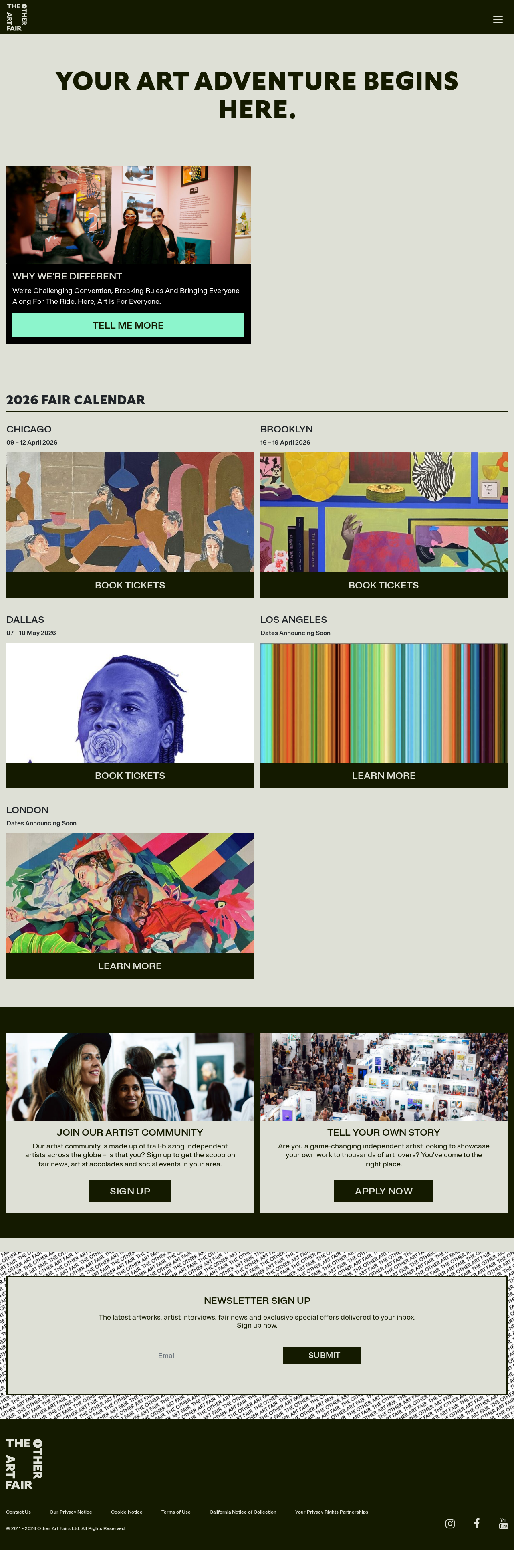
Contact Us (18, 1512)
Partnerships (354, 1512)
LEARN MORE (384, 776)
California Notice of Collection (243, 1512)
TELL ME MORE (128, 325)
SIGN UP (130, 1191)
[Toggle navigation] (498, 20)
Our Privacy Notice (71, 1512)
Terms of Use (176, 1512)
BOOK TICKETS (130, 585)
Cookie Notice (127, 1512)
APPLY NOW (384, 1191)
